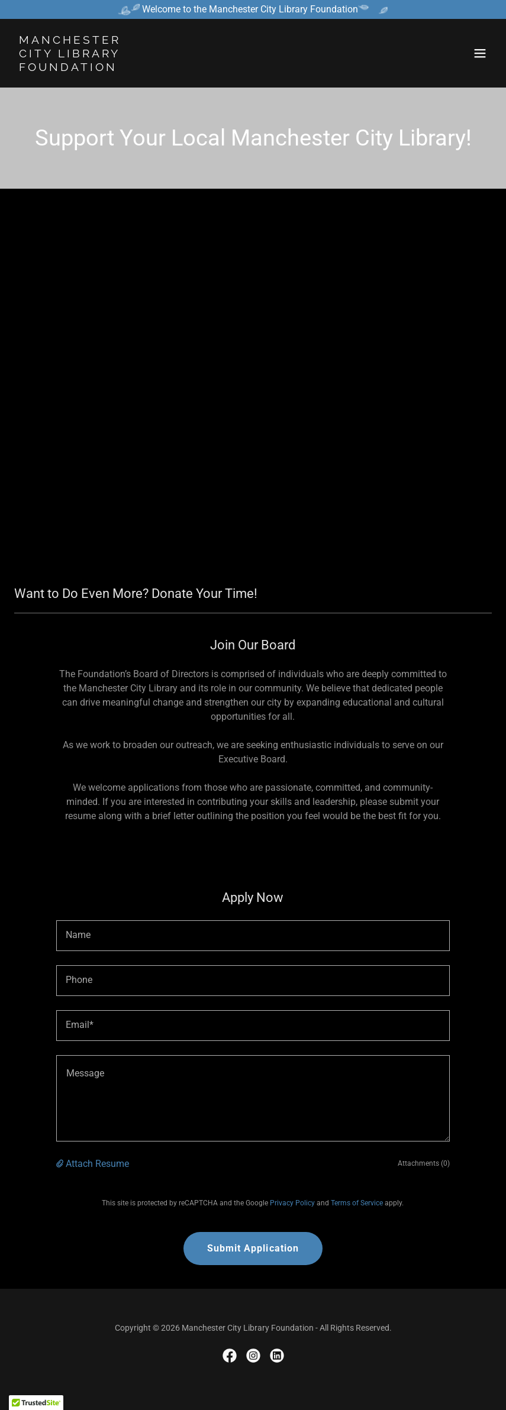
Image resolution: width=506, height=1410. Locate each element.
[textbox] (253, 935)
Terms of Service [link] (357, 1203)
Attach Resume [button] (97, 1163)
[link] (70, 67)
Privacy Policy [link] (292, 1203)
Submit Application (252, 1248)
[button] (480, 53)
